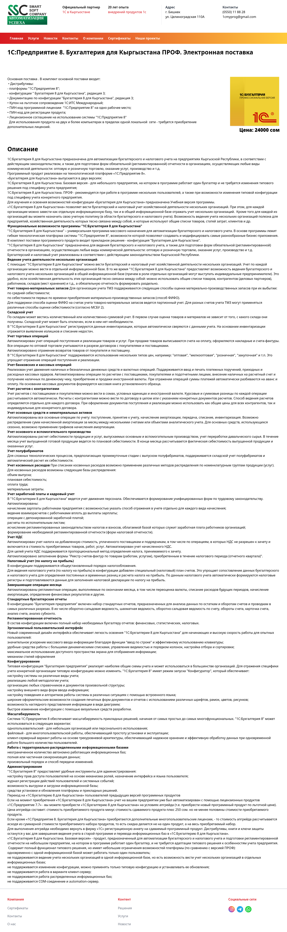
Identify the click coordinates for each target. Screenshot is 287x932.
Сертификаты (119, 38)
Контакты (70, 38)
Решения (125, 908)
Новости (50, 38)
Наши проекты (147, 38)
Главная (16, 38)
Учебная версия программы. (192, 202)
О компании (93, 38)
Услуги (33, 38)
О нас (11, 924)
